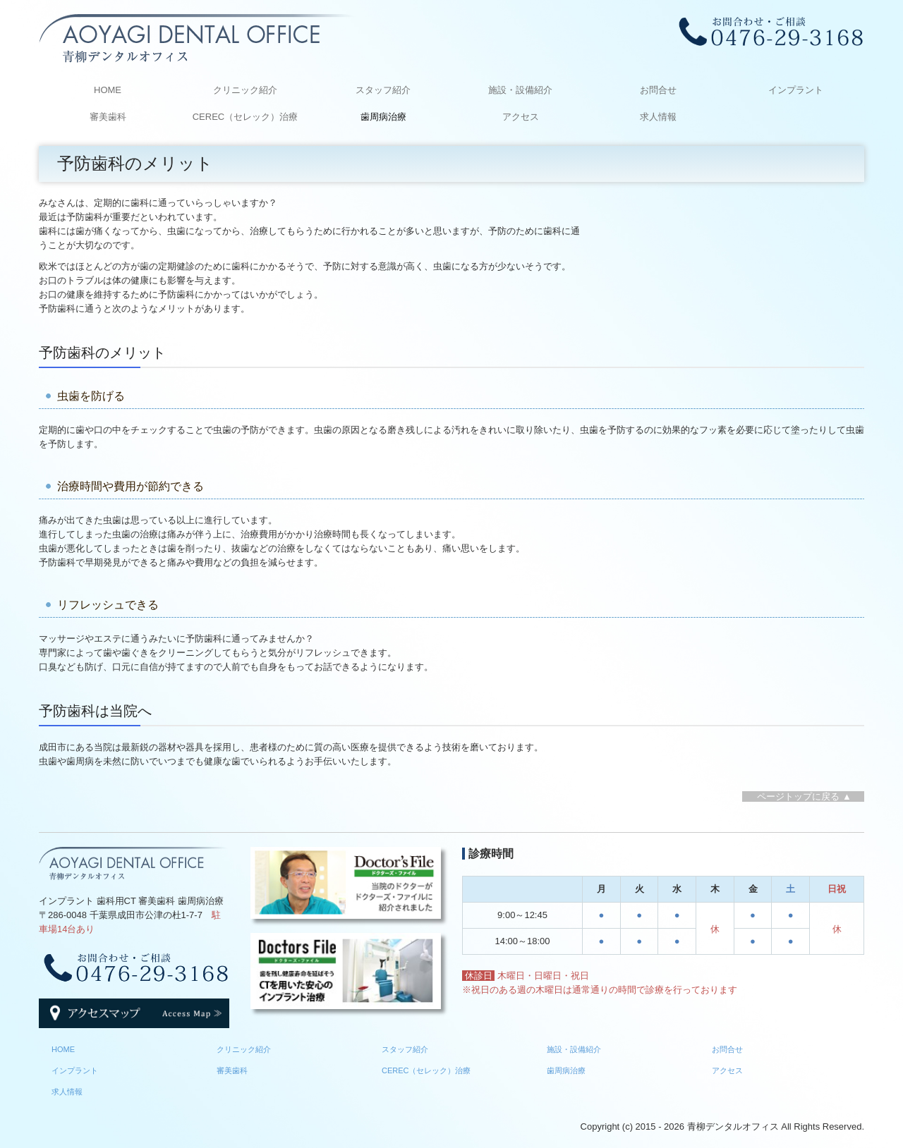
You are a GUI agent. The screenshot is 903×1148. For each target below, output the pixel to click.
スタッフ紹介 (383, 90)
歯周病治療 (383, 116)
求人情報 (658, 116)
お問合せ (658, 90)
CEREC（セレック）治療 (245, 116)
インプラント (795, 90)
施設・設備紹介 (520, 90)
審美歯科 (108, 116)
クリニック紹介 (245, 90)
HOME (107, 90)
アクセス (520, 116)
